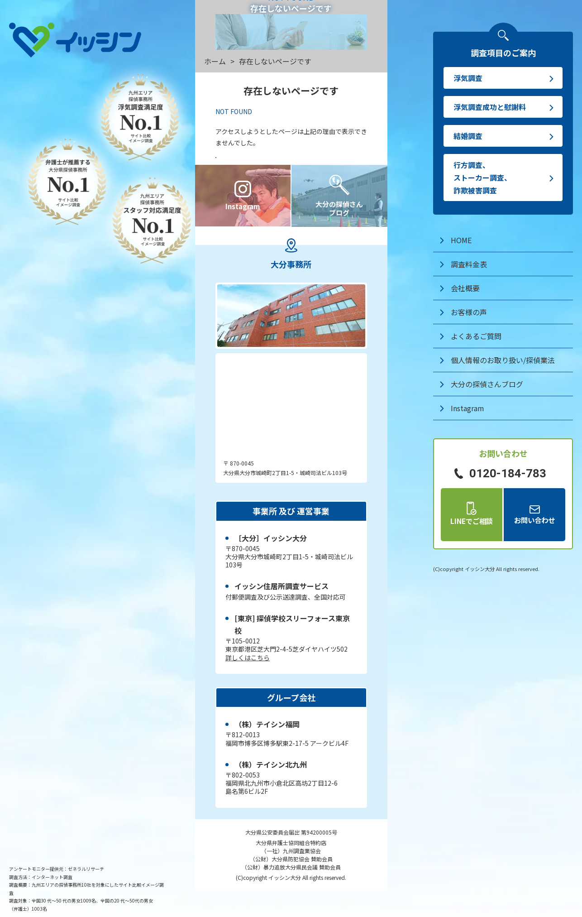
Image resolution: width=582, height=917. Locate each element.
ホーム (215, 61)
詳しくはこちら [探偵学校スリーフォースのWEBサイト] (247, 683)
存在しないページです (275, 61)
